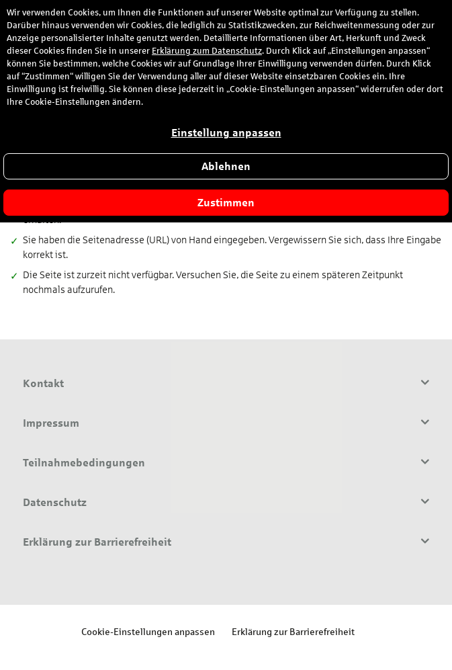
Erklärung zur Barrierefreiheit (293, 631)
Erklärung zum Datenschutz (207, 51)
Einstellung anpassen (226, 132)
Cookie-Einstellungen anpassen (148, 631)
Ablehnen (226, 166)
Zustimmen (226, 202)
